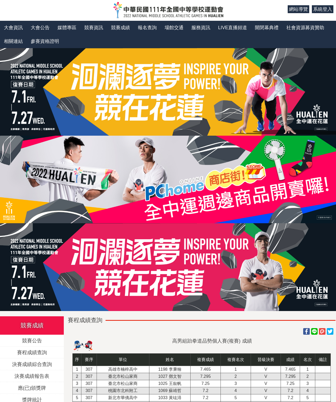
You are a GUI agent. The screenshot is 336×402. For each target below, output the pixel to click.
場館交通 (174, 27)
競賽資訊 (93, 27)
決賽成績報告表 (31, 376)
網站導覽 (298, 9)
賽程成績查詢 (32, 352)
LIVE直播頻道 (232, 27)
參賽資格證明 (45, 41)
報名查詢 (147, 27)
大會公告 (40, 27)
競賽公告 (32, 340)
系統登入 (322, 9)
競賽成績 (120, 27)
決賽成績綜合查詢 (32, 364)
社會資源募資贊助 (305, 27)
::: (282, 9)
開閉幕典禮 (267, 27)
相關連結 (13, 41)
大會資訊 (13, 27)
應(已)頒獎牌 (32, 387)
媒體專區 (66, 27)
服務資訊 (200, 27)
